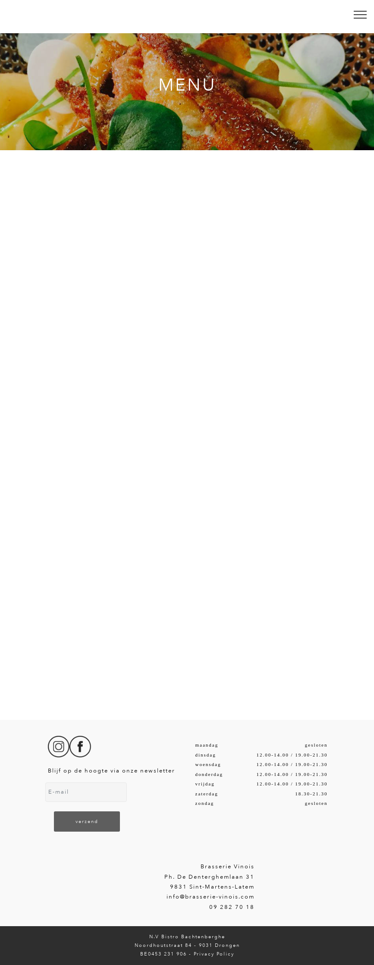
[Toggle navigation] (360, 14)
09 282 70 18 (232, 907)
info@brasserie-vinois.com (211, 897)
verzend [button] (86, 821)
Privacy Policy (214, 954)
